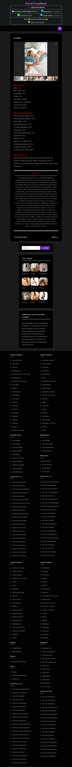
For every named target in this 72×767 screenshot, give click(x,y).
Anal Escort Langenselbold (20, 689)
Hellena (33, 288)
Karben (44, 409)
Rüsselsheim (46, 589)
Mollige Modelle (47, 451)
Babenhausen (16, 371)
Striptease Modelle (18, 465)
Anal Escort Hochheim (49, 510)
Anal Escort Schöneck (49, 711)
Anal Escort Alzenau (18, 485)
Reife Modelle (16, 651)
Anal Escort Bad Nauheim (20, 499)
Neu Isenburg (16, 603)
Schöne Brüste (46, 464)
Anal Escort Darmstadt (19, 520)
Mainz (14, 585)
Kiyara (24, 302)
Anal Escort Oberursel (19, 741)
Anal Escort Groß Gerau (49, 489)
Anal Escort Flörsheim (19, 552)
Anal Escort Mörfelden (19, 703)
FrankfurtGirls (46, 16)
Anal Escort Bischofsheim (20, 513)
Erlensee (15, 423)
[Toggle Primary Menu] (60, 28)
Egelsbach (15, 416)
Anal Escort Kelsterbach (49, 534)
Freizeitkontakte (47, 655)
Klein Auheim (46, 420)
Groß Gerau (45, 371)
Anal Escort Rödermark (19, 762)
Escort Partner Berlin (18, 662)
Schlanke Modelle (47, 447)
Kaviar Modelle (17, 451)
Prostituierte (46, 679)
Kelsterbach (46, 416)
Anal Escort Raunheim (19, 759)
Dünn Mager (46, 440)
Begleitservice (46, 648)
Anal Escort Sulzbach (49, 728)
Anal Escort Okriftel (18, 752)
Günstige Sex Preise (48, 658)
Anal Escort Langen (48, 555)
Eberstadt (15, 413)
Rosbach (45, 582)
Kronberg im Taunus (18, 568)
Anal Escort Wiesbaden (49, 746)
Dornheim (15, 406)
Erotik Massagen (17, 472)
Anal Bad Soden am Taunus (21, 503)
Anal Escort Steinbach (49, 721)
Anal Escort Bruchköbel (19, 517)
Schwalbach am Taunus (50, 596)
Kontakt (14, 672)
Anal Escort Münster (18, 710)
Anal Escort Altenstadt (19, 482)
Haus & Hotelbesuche (49, 662)
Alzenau (14, 367)
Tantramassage (17, 468)
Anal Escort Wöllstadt (48, 756)
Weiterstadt (45, 624)
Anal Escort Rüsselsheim (50, 707)
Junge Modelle (17, 648)
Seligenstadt (46, 599)
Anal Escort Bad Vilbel (19, 506)
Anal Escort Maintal (18, 696)
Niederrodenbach (17, 617)
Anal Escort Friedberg (19, 555)
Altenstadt (15, 364)
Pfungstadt (45, 568)
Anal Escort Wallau (48, 735)
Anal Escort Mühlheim (19, 706)
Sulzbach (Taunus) (48, 610)
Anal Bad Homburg (18, 496)
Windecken (45, 631)
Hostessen (45, 672)
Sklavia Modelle (17, 461)
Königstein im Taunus (49, 423)
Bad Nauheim (16, 378)
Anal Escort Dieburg (18, 524)
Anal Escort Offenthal (19, 748)
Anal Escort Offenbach (19, 745)
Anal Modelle (16, 440)
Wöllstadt (45, 638)
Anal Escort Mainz (18, 699)
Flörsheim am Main (18, 430)
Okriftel (14, 638)
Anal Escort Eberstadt (19, 534)
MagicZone (46, 12)
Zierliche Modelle (47, 444)
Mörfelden (15, 589)
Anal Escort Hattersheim (49, 499)
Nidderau (15, 606)
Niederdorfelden (17, 610)
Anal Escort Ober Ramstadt (20, 734)
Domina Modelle (17, 447)
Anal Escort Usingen (48, 732)
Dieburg (14, 402)
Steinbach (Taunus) (48, 603)
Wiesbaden (45, 627)
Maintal (14, 582)
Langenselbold (17, 575)
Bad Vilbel (15, 385)
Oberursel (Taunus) (18, 627)
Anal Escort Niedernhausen (21, 727)
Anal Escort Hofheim (48, 513)
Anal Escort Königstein (49, 541)
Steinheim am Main (48, 606)
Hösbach (45, 399)
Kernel (41, 288)
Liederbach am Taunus (19, 578)
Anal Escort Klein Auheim (50, 538)
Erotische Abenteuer (48, 651)
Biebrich (14, 388)
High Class (45, 665)
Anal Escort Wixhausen (49, 753)
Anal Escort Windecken (49, 749)
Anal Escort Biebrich (18, 510)
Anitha (33, 302)
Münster (14, 596)
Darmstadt (15, 399)
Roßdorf (44, 585)
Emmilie (42, 302)
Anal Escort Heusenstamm (50, 506)
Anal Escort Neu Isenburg (20, 717)
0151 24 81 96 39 (37, 7)
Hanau (44, 378)
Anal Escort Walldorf (48, 739)
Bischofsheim (16, 392)
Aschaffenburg (17, 360)
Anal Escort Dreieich (18, 531)
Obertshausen (16, 624)
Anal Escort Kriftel (47, 548)
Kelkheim (45, 413)
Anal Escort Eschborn (19, 548)
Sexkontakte (46, 683)
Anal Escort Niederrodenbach (21, 731)
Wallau (44, 617)
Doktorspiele (16, 444)
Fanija (33, 274)
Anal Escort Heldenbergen (50, 503)
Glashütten (45, 367)
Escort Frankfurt (36, 3)
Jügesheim (45, 406)
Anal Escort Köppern (48, 545)
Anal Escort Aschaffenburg (20, 489)
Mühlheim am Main (18, 592)
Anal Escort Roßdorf (48, 704)
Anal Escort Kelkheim (48, 531)
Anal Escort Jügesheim (49, 524)
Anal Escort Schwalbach (50, 714)
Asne (23, 288)
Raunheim (45, 571)
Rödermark (45, 575)
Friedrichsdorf (46, 364)
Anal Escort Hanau (48, 496)
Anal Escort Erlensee (18, 545)
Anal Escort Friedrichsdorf (50, 482)
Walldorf (44, 620)
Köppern (44, 427)
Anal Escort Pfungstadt (19, 755)
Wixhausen (45, 634)
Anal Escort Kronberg (49, 552)
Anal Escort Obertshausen (20, 738)
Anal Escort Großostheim (50, 492)
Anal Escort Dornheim (19, 527)
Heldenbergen (46, 385)
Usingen (44, 613)
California (42, 274)
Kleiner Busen (46, 461)
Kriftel (44, 430)
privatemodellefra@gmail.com (25, 11)
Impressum (15, 679)
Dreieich (14, 409)
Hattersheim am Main (49, 381)
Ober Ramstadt (17, 620)
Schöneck (45, 592)
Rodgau (44, 578)
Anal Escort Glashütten (49, 485)
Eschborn (15, 427)
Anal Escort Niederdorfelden (21, 724)
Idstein (44, 402)
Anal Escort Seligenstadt (50, 718)
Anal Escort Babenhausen (20, 492)
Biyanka (25, 274)
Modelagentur (46, 676)
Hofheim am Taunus (48, 395)
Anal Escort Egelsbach (19, 538)
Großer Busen (46, 468)
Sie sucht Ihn (46, 686)
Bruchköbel (15, 395)
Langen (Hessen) (17, 571)
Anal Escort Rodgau (48, 697)
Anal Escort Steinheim (49, 725)
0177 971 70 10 (24, 16)
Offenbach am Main (18, 631)
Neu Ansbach (16, 599)
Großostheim (46, 374)
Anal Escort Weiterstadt (49, 742)
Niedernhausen (17, 613)
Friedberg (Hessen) (48, 360)
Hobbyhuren (46, 669)
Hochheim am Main (48, 392)
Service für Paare (18, 458)
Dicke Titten (46, 471)
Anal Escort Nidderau (19, 720)
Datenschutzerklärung (19, 675)
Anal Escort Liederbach (19, 692)
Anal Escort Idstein (48, 520)
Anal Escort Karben (48, 527)
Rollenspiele (16, 454)
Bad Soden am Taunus (19, 381)
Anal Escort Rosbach (48, 700)
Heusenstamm (46, 388)
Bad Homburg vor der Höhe (21, 374)
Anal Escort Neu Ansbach (20, 713)
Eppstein (15, 420)
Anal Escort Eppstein (18, 541)
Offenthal (15, 634)
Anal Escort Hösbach (48, 517)
